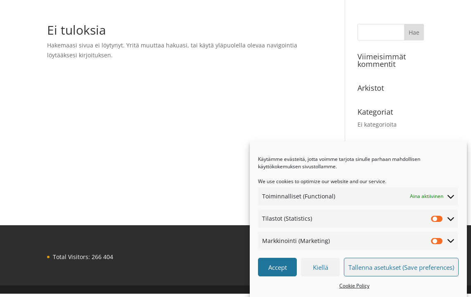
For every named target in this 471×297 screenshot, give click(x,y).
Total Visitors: (72, 257)
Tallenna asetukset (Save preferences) (401, 268)
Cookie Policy (354, 286)
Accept (277, 268)
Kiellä (320, 268)
